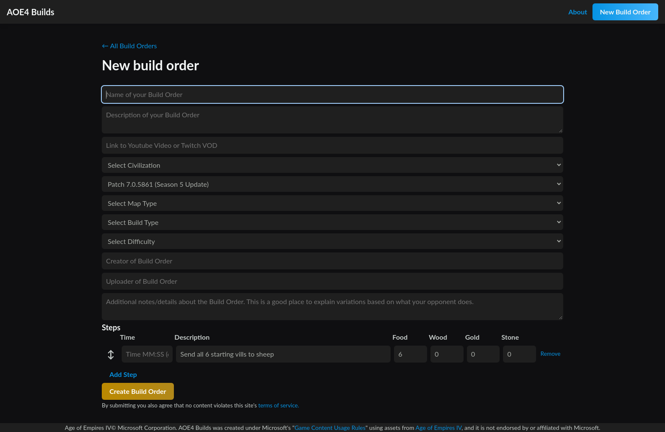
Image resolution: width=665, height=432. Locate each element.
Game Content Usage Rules (329, 427)
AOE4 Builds (30, 12)
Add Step (123, 374)
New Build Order (625, 12)
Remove (551, 353)
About (577, 12)
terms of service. (278, 405)
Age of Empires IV (438, 427)
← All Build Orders (129, 46)
